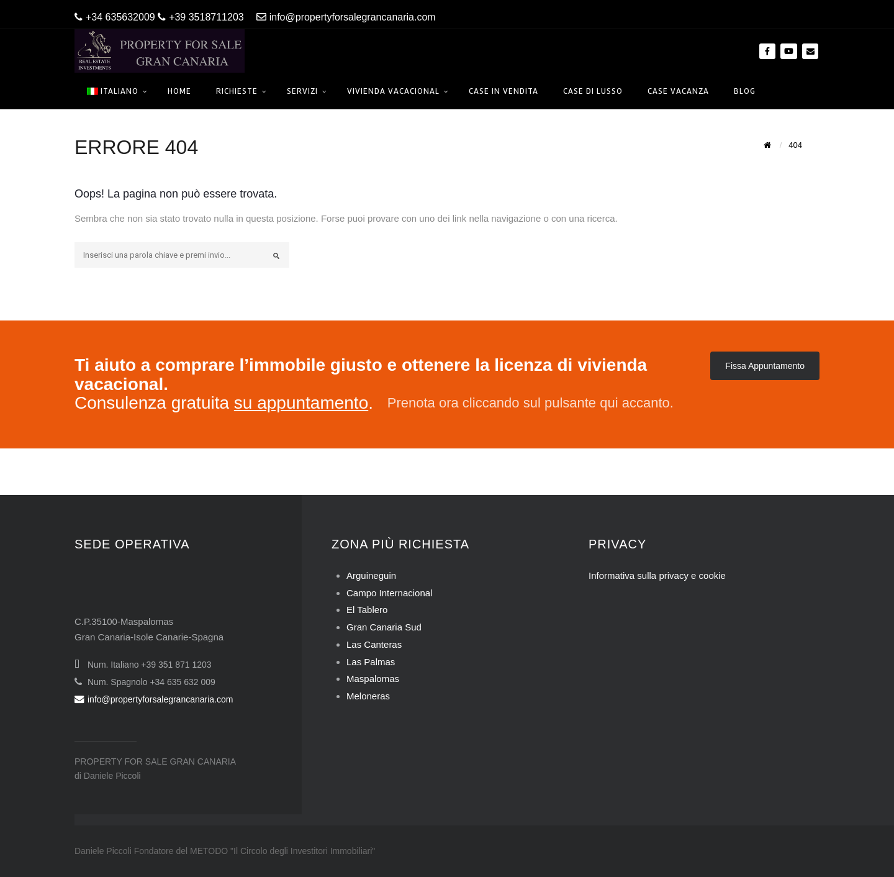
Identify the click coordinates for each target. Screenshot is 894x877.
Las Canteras (374, 644)
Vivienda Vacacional (393, 91)
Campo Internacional (389, 593)
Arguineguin (371, 575)
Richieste (237, 91)
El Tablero (366, 609)
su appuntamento (301, 402)
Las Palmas (370, 662)
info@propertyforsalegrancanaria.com (346, 17)
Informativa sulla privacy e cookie (657, 575)
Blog (745, 91)
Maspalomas (372, 678)
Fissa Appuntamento (765, 366)
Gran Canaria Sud (384, 627)
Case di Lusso (593, 91)
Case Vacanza (678, 91)
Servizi (302, 91)
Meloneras (368, 696)
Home (179, 91)
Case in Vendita (503, 91)
